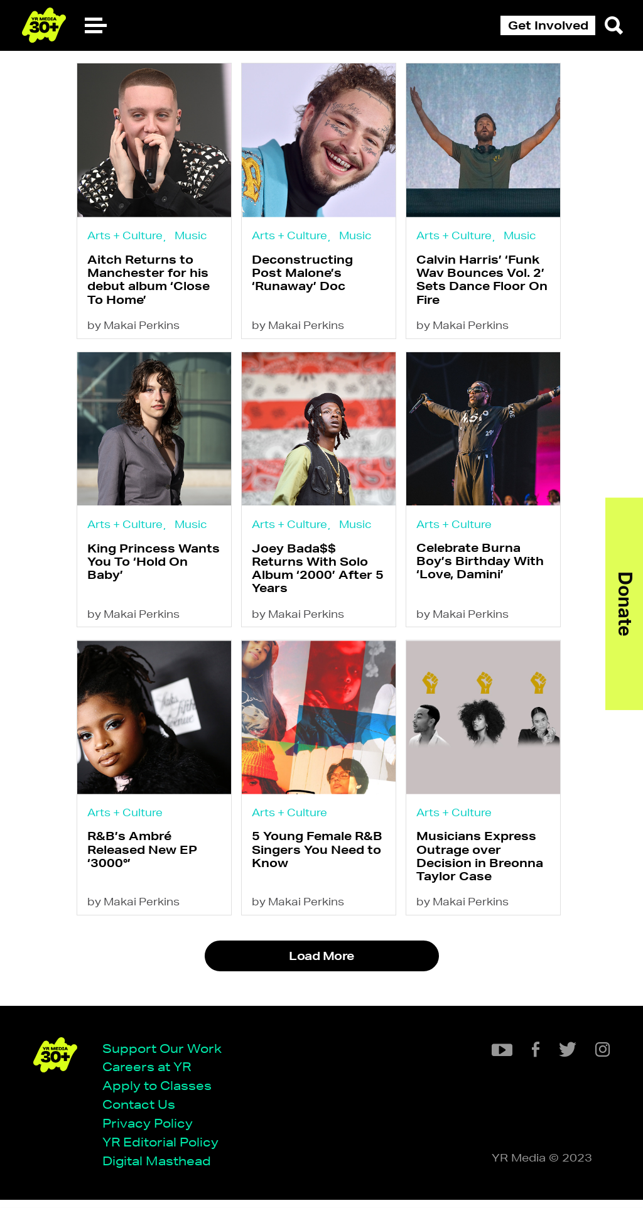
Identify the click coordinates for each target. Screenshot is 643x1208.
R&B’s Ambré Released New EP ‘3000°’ (142, 861)
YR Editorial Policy (165, 1149)
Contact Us (143, 1111)
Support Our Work (166, 1054)
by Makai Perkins (133, 329)
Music (191, 235)
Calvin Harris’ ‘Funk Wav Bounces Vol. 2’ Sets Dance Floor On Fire (487, 282)
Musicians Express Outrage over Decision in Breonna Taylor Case (485, 868)
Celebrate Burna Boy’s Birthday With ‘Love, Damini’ (485, 568)
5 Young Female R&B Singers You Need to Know (320, 861)
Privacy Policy (152, 1130)
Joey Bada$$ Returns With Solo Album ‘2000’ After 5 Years (321, 576)
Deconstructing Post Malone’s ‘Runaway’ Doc (305, 275)
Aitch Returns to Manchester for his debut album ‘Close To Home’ (148, 282)
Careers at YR (151, 1072)
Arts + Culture (125, 235)
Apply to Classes (161, 1092)
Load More (321, 971)
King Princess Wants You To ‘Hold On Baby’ (153, 569)
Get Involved (548, 25)
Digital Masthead (161, 1168)
